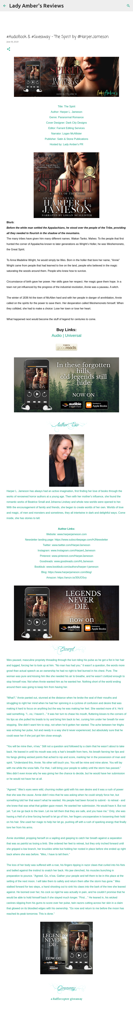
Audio (57, 335)
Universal (73, 335)
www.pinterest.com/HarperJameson (72, 556)
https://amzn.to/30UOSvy (72, 577)
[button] (9, 49)
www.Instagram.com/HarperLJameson (73, 550)
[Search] (68, 6)
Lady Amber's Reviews (36, 6)
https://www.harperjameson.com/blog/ (70, 572)
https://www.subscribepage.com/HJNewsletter (81, 539)
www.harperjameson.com (72, 534)
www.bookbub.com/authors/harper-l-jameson (72, 566)
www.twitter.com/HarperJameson (71, 545)
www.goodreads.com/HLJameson (73, 561)
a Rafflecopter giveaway (66, 999)
